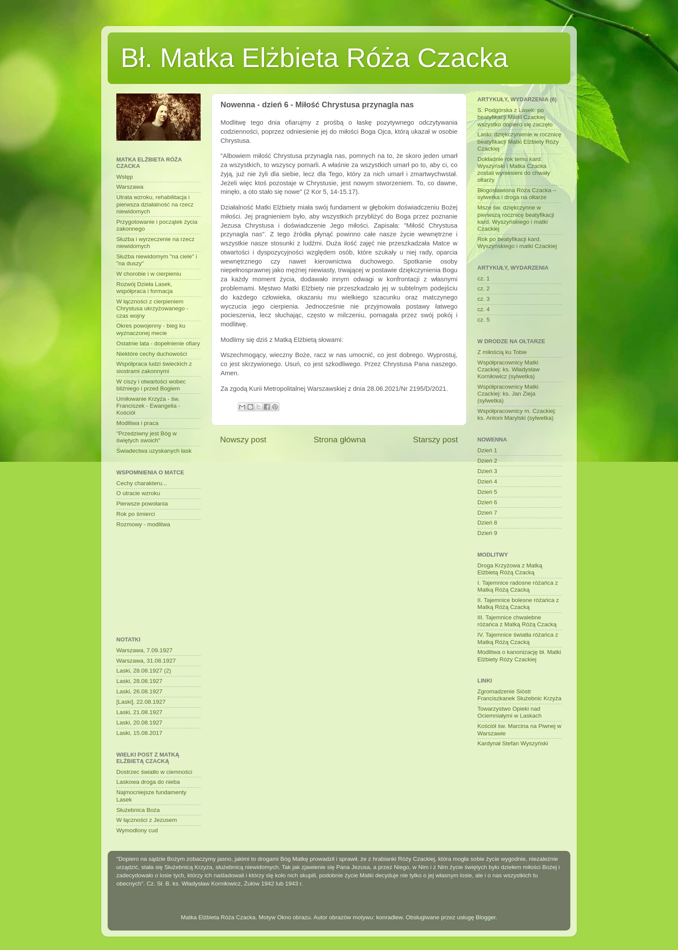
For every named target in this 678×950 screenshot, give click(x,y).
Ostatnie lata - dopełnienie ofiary (158, 343)
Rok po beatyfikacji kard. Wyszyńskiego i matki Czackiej (517, 242)
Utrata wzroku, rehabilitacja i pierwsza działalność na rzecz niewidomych (155, 204)
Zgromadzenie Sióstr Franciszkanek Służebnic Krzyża (519, 695)
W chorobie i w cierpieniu (148, 274)
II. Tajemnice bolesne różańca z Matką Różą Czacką (518, 603)
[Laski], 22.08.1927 (141, 702)
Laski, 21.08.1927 (139, 712)
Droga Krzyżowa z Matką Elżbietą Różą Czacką (509, 569)
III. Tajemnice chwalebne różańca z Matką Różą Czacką (516, 621)
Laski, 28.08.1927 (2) (143, 670)
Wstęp (124, 177)
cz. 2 (483, 288)
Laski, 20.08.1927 (139, 722)
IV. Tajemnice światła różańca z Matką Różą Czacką (517, 638)
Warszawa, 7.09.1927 (144, 650)
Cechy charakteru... (141, 483)
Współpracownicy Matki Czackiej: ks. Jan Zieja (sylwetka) (507, 393)
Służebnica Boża (138, 810)
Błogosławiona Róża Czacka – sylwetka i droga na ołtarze (516, 193)
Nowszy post (243, 439)
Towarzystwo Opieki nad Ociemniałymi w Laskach (509, 712)
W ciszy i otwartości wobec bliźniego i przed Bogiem (151, 385)
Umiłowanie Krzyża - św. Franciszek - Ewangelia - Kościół (148, 406)
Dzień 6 (487, 502)
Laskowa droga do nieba (148, 782)
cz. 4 (483, 309)
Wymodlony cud (137, 830)
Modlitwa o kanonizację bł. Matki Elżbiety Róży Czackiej (519, 655)
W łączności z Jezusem (146, 820)
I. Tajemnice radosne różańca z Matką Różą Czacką (517, 586)
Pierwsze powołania (142, 503)
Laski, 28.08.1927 (139, 681)
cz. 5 (483, 319)
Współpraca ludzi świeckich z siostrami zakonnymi (154, 367)
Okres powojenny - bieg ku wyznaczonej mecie (150, 329)
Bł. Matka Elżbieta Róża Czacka (314, 57)
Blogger (486, 917)
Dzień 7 (487, 512)
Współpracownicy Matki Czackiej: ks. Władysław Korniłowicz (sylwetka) (508, 369)
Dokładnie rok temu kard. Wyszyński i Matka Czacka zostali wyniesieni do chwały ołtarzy (513, 170)
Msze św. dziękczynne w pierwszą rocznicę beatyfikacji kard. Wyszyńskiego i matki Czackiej (515, 218)
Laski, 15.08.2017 (139, 733)
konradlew (389, 917)
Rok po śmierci (135, 514)
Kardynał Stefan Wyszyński (512, 743)
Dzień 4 (487, 481)
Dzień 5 (487, 492)
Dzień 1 (487, 450)
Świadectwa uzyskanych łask (154, 451)
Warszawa (130, 187)
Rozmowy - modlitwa (143, 524)
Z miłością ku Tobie (502, 352)
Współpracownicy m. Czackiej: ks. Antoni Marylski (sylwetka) (516, 414)
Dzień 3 (487, 471)
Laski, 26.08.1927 (139, 691)
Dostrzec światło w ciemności (154, 772)
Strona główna (339, 439)
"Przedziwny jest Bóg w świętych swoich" (146, 437)
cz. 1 (483, 278)
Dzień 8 (487, 522)
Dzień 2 (487, 460)
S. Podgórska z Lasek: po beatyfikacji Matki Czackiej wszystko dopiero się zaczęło (515, 117)
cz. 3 (483, 299)
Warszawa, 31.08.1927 (146, 660)
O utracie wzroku (138, 493)
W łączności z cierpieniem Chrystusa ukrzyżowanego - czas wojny (152, 308)
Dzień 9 (487, 533)
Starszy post (435, 439)
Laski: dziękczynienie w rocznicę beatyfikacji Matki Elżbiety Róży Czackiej (519, 141)
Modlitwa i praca (137, 423)
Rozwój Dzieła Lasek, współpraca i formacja (144, 287)
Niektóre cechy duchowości (151, 354)
